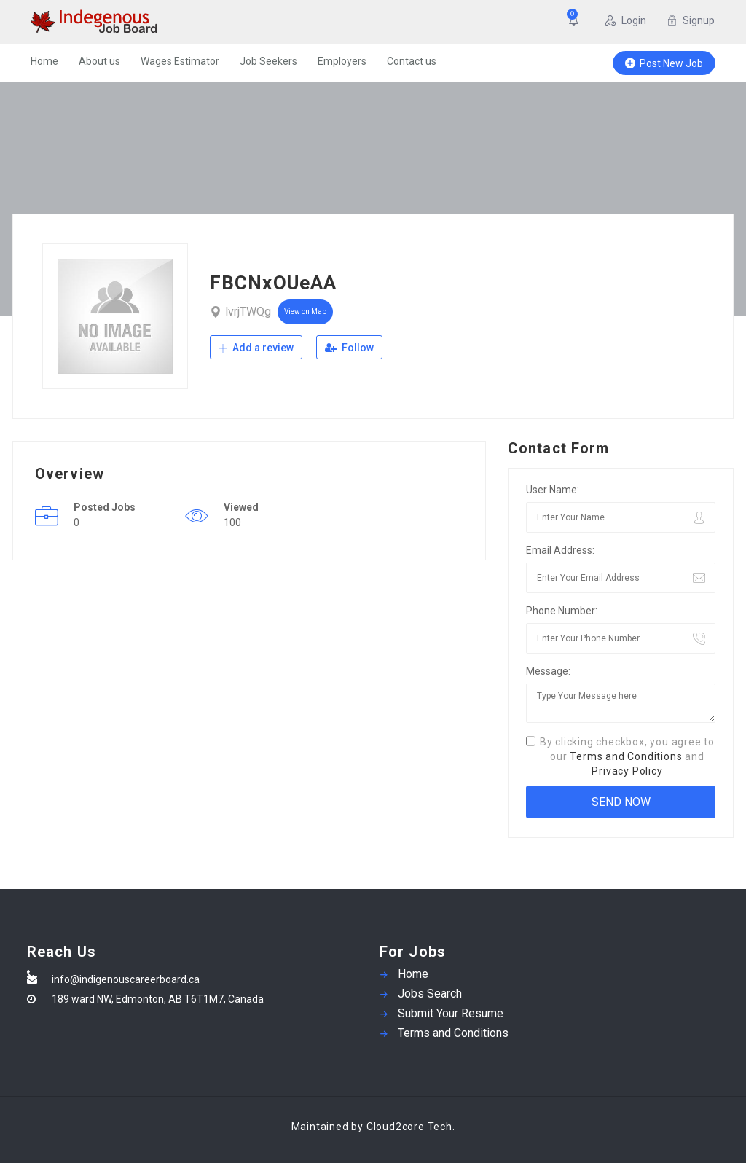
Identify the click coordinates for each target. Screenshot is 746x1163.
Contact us (411, 61)
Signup (691, 20)
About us (99, 61)
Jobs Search (430, 994)
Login (625, 20)
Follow (349, 347)
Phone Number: (561, 610)
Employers (342, 61)
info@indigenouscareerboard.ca (126, 979)
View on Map (305, 312)
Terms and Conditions (626, 756)
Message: (548, 671)
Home (44, 61)
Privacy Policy (627, 771)
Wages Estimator (180, 61)
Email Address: (560, 550)
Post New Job (664, 63)
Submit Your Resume (450, 1013)
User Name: (552, 490)
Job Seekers (268, 61)
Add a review (256, 347)
